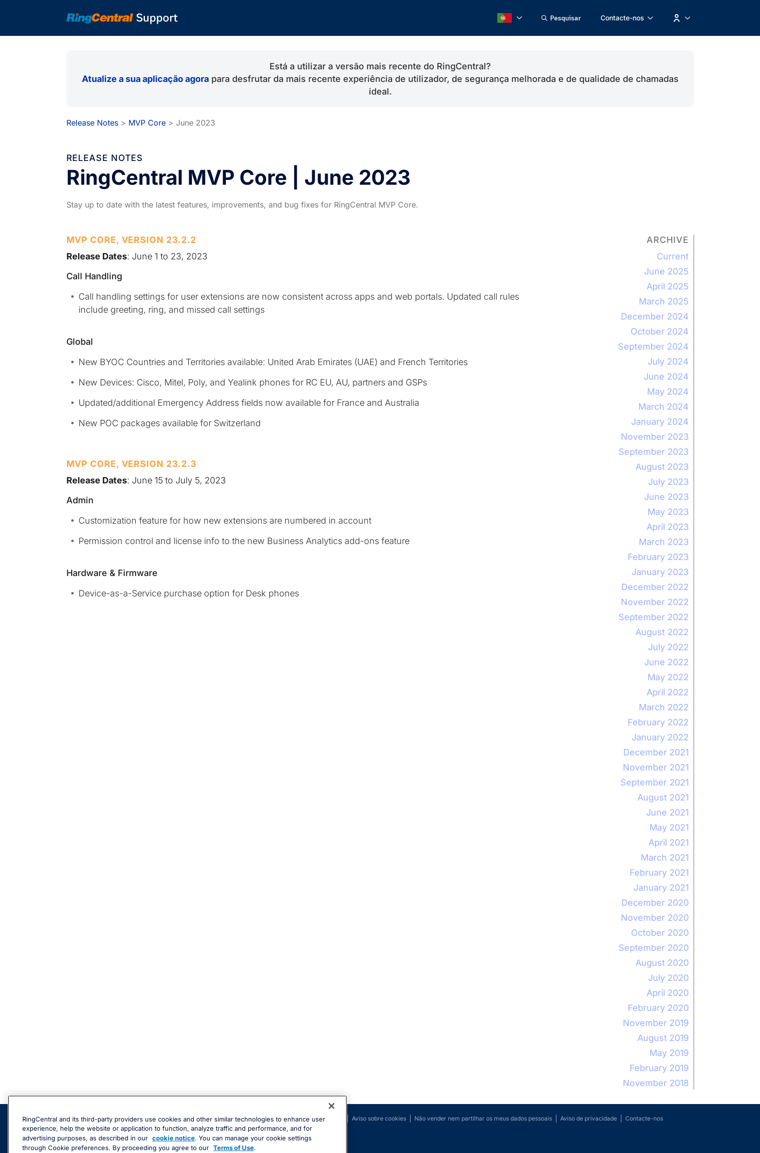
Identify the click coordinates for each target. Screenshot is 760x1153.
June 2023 (666, 497)
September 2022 (653, 617)
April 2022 (668, 692)
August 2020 (662, 963)
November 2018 (656, 1083)
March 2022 (664, 707)
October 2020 (660, 933)
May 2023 (668, 512)
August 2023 (662, 467)
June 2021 (667, 812)
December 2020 (655, 902)
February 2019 (659, 1068)
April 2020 (668, 993)
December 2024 (655, 316)
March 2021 (665, 857)
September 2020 (653, 948)
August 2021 (663, 797)
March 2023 (664, 542)
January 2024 (660, 421)
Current (673, 256)
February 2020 (658, 1008)
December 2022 (655, 587)
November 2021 (656, 767)
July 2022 (668, 647)
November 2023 (655, 437)
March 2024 (663, 406)
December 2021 (656, 752)
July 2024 (668, 361)
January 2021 (661, 887)
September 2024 (653, 346)
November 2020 (655, 918)
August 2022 (662, 632)
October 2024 (660, 331)
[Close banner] (331, 1129)
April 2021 (669, 842)
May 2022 (668, 677)
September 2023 (653, 452)
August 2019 (663, 1038)
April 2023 (668, 527)
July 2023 (668, 482)
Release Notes (92, 123)
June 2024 (666, 376)
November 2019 (656, 1023)
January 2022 (660, 737)
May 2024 (668, 391)
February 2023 (658, 557)
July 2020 (668, 978)
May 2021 (669, 827)
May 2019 (669, 1053)
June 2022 (666, 662)
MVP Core (147, 123)
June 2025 (666, 271)
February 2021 (659, 872)
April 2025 (668, 286)
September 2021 (654, 782)
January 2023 (660, 572)
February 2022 (658, 722)
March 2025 (664, 301)
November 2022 (655, 602)
